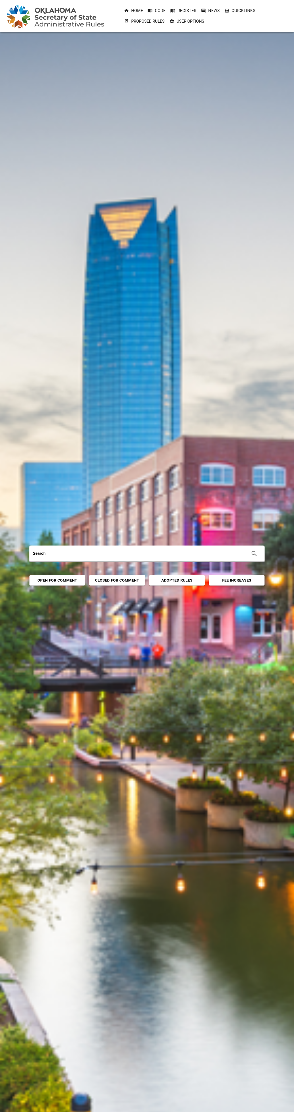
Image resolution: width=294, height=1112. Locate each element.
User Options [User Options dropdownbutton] (187, 21)
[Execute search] (254, 554)
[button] (133, 10)
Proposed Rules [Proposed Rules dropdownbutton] (144, 21)
